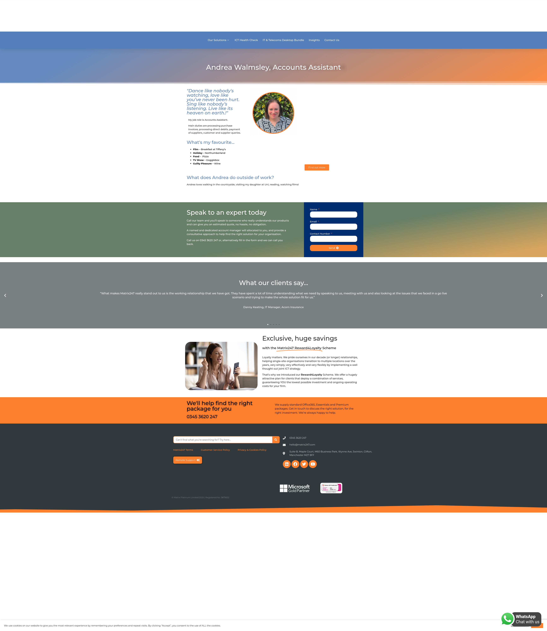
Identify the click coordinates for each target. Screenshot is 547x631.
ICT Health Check (246, 40)
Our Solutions (218, 40)
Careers (437, 15)
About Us (378, 15)
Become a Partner (416, 15)
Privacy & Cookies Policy (252, 449)
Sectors (394, 15)
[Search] (275, 439)
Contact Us (331, 40)
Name (314, 209)
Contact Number (320, 234)
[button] (5, 295)
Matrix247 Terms (183, 449)
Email (313, 221)
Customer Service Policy (215, 449)
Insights (314, 40)
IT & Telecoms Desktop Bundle (283, 40)
